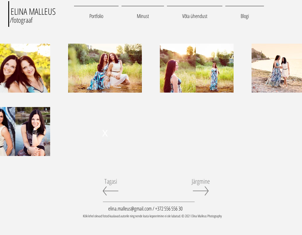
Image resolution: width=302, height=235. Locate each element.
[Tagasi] (110, 181)
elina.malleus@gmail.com (130, 208)
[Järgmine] (200, 181)
